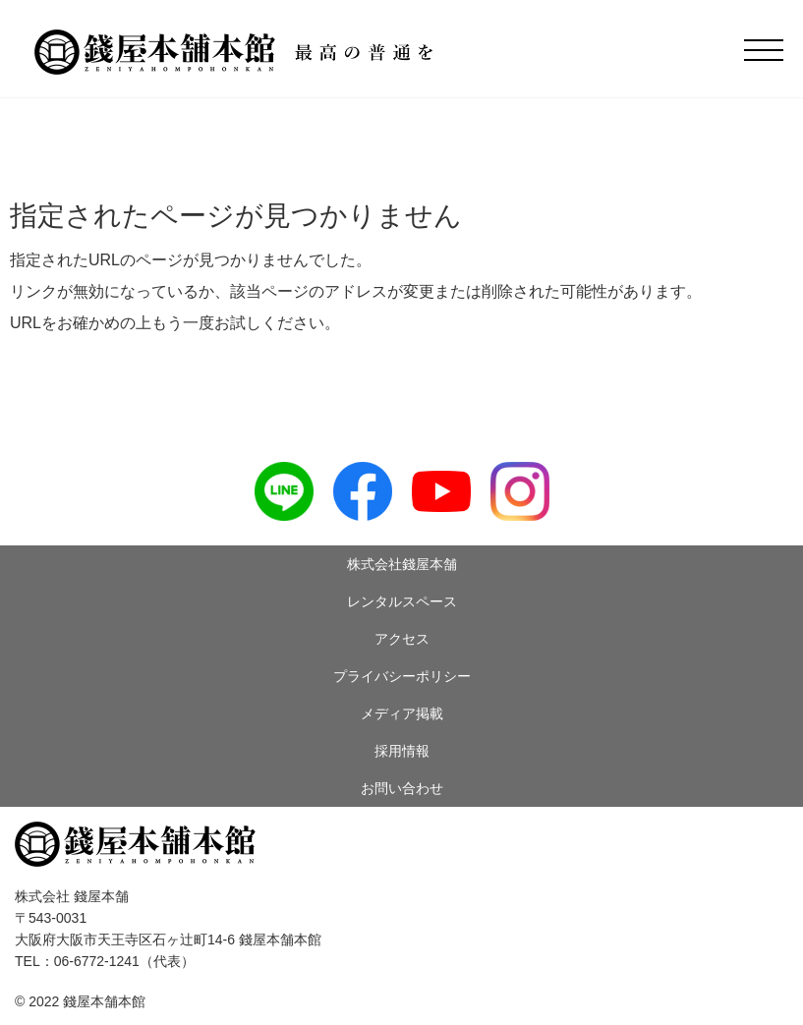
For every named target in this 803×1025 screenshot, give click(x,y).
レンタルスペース (402, 601)
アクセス (402, 639)
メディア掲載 (402, 713)
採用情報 (402, 751)
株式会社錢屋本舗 (402, 564)
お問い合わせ (402, 788)
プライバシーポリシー (402, 676)
